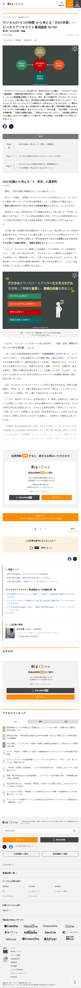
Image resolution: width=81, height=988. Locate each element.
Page (9, 156)
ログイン (56, 497)
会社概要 (14, 966)
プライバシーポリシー (18, 973)
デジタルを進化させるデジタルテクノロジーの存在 (39, 156)
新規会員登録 (24, 497)
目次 (57, 136)
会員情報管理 (15, 959)
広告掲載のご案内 (21, 854)
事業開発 (18, 40)
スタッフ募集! (15, 955)
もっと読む (9, 612)
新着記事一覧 (10, 873)
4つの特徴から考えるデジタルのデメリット (36, 168)
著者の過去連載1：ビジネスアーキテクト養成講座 (27, 574)
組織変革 (58, 886)
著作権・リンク (16, 951)
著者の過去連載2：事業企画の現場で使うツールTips (28, 578)
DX (35, 40)
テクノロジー (33, 896)
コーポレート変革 (61, 891)
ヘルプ (13, 948)
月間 (65, 722)
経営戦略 (32, 886)
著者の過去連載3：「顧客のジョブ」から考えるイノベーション (32, 581)
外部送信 (14, 977)
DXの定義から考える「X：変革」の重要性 (36, 144)
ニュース (8, 865)
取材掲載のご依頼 (60, 854)
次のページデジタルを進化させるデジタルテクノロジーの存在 (40, 517)
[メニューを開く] (4, 4)
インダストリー (34, 891)
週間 (40, 722)
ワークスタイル (8, 896)
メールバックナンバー (40, 491)
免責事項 (14, 962)
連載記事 (7, 910)
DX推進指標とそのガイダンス (56, 354)
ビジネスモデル (8, 40)
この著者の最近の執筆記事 (27, 636)
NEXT (74, 529)
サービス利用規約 (17, 970)
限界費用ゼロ (28, 40)
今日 (15, 722)
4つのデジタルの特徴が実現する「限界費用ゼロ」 (39, 164)
